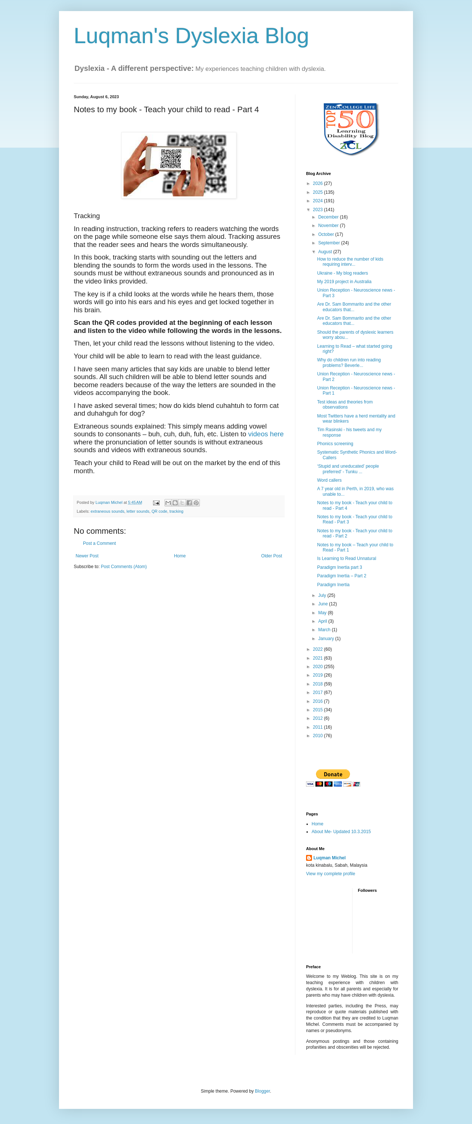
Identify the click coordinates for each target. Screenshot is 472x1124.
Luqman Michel (329, 857)
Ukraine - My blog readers (342, 273)
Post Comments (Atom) (124, 566)
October (326, 234)
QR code (159, 511)
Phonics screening (335, 443)
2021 (318, 658)
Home (180, 555)
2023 (318, 209)
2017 (318, 692)
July (322, 595)
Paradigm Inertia (333, 584)
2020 (318, 666)
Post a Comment (99, 543)
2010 (318, 735)
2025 (318, 192)
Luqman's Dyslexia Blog (191, 35)
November (329, 225)
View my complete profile (330, 873)
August (325, 251)
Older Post (271, 555)
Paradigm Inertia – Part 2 (341, 575)
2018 (318, 684)
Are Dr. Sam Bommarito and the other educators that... (354, 307)
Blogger (262, 1091)
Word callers (329, 480)
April (323, 621)
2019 (318, 675)
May (323, 612)
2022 (318, 649)
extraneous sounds (107, 511)
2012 (318, 718)
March (325, 629)
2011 (318, 727)
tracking (177, 511)
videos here (266, 434)
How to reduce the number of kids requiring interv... (350, 262)
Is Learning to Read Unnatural (346, 558)
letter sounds (137, 511)
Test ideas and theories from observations (345, 404)
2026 (318, 183)
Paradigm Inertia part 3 (339, 567)
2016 (318, 701)
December (329, 217)
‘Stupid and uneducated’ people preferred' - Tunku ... (348, 469)
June (323, 603)
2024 (318, 200)
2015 (318, 709)
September (329, 242)
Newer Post (87, 555)
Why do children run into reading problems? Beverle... (349, 362)
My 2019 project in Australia (344, 281)
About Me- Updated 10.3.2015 (341, 831)
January (326, 638)
